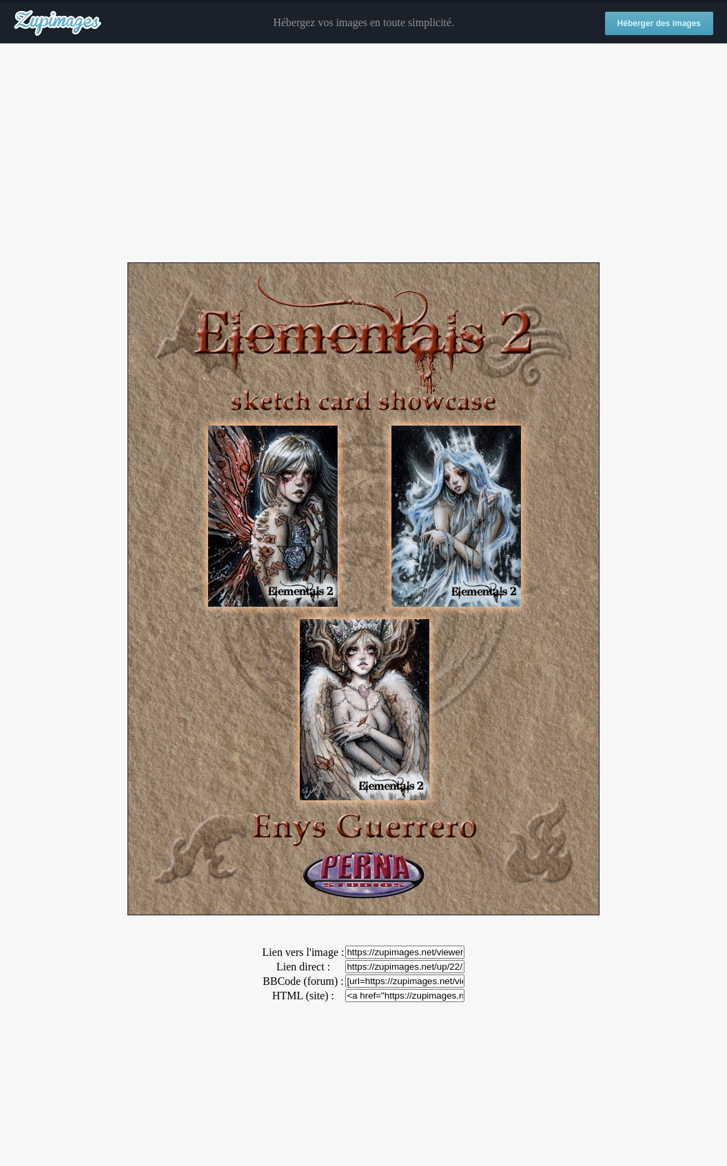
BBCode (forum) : (303, 981)
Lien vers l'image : (304, 952)
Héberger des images (659, 23)
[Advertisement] (363, 153)
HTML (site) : (303, 995)
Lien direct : (303, 966)
